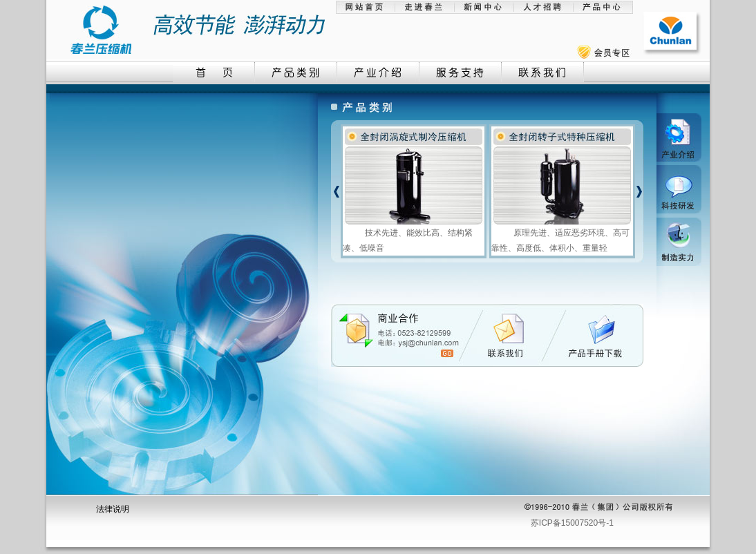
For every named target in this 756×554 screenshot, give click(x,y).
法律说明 (112, 509)
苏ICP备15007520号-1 (572, 523)
